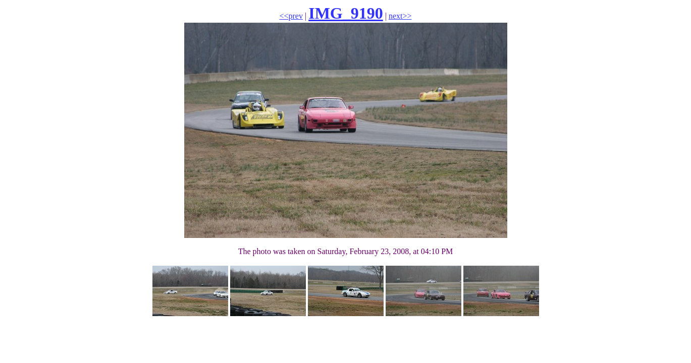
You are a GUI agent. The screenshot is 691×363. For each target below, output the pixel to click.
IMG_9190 (345, 13)
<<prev (290, 16)
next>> (400, 16)
